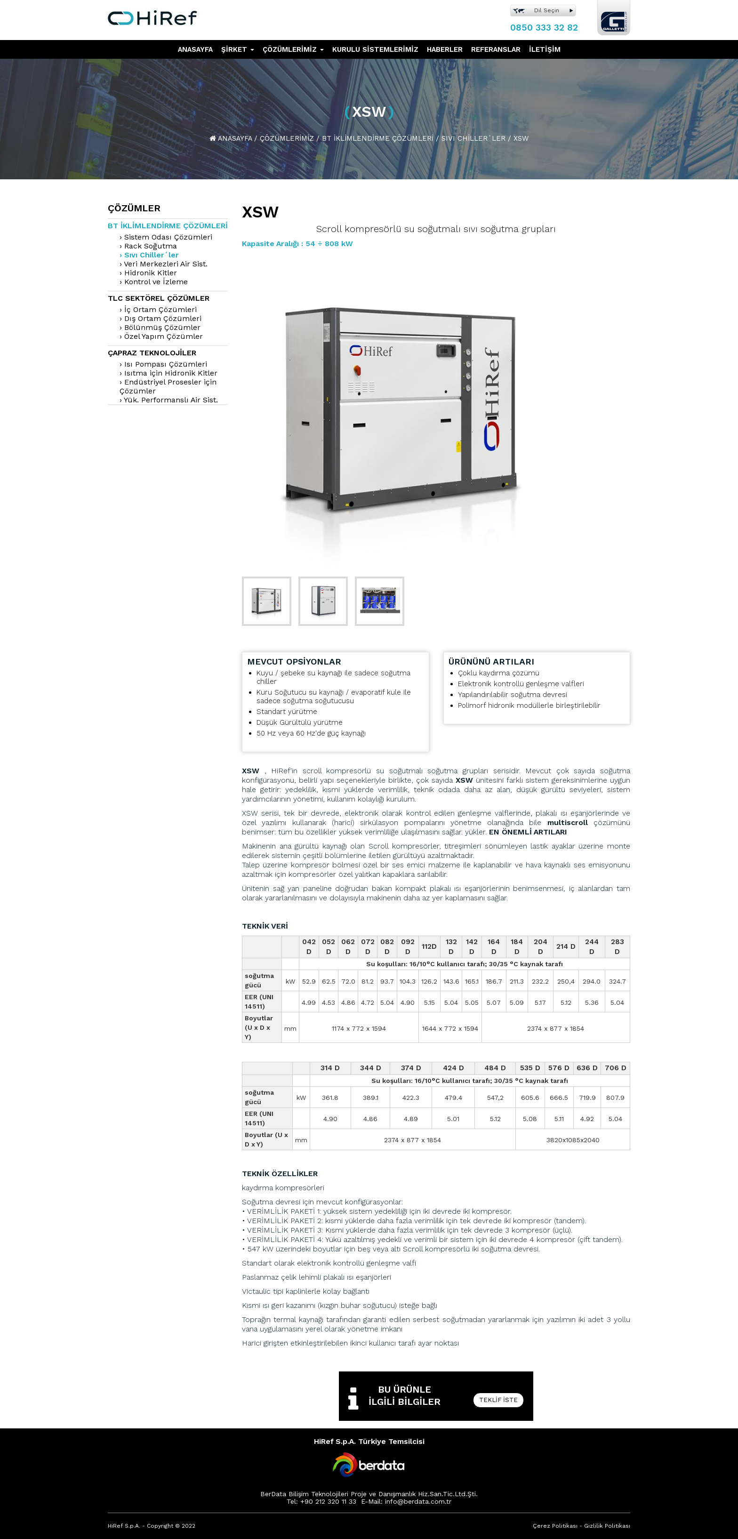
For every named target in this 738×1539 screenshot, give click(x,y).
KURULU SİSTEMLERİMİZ (375, 49)
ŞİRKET (237, 49)
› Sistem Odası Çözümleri (166, 236)
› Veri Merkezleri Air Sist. (164, 263)
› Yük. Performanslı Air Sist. (169, 399)
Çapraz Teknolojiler (152, 352)
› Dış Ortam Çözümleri (160, 318)
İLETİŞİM (545, 49)
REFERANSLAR (496, 49)
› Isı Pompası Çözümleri (163, 364)
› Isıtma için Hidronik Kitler (168, 373)
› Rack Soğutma (148, 245)
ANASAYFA (195, 49)
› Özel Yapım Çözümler (161, 336)
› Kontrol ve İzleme (154, 281)
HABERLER (445, 49)
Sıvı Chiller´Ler (473, 138)
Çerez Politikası (555, 1526)
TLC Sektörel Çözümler (158, 298)
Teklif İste (498, 1399)
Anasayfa (235, 138)
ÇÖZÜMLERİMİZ (293, 49)
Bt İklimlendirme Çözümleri (377, 138)
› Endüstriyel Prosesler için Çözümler (168, 386)
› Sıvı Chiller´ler (149, 254)
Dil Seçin (546, 10)
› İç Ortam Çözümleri (158, 309)
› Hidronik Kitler (148, 272)
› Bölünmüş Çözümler (160, 327)
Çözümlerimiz (287, 138)
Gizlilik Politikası (607, 1526)
